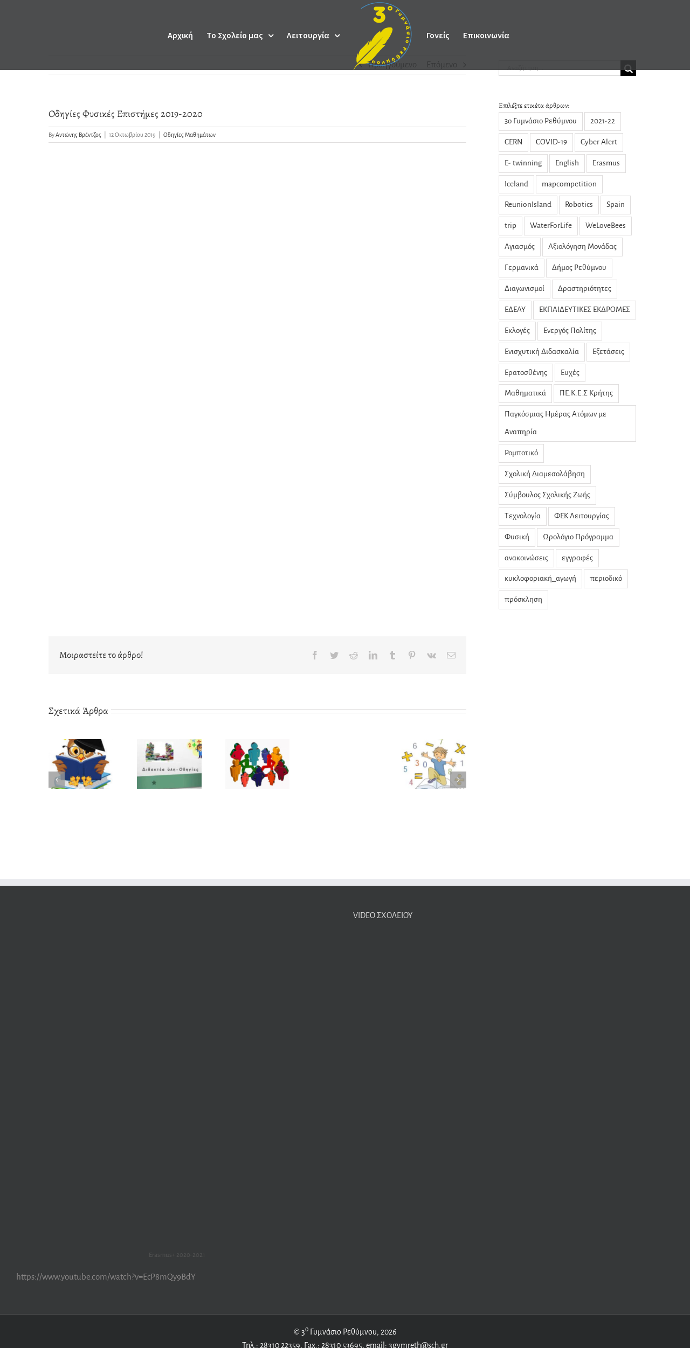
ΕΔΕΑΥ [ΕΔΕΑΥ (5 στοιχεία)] (515, 309)
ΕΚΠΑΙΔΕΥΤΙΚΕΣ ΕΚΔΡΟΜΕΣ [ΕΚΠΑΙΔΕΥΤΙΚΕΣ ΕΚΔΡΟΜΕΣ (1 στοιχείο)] (584, 309)
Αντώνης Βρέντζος (78, 134)
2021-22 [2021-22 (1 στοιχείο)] (602, 121)
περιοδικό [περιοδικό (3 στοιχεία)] (606, 578)
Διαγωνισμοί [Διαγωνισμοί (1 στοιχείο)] (524, 288)
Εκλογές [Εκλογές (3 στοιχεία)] (517, 330)
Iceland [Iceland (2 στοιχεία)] (516, 184)
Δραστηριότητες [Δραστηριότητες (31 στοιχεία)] (584, 288)
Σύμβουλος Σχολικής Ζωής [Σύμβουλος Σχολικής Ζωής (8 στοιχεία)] (547, 495)
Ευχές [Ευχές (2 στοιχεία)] (570, 373)
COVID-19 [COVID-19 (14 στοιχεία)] (551, 142)
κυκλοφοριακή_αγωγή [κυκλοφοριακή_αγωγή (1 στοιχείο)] (540, 578)
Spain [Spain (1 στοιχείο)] (615, 204)
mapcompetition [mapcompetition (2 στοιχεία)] (569, 184)
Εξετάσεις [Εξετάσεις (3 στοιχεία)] (608, 352)
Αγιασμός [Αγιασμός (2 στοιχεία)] (520, 246)
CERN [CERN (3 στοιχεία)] (513, 142)
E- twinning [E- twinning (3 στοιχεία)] (523, 163)
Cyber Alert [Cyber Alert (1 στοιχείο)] (599, 142)
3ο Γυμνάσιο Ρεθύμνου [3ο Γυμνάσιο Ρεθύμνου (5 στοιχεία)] (541, 121)
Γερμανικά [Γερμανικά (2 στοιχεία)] (522, 267)
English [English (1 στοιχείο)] (567, 163)
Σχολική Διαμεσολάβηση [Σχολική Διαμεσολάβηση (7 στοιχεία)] (545, 474)
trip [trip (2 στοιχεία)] (510, 225)
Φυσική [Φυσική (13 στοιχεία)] (517, 537)
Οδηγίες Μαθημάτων (189, 134)
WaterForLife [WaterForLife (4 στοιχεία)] (551, 225)
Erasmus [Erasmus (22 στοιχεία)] (606, 163)
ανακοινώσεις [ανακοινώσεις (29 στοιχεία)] (526, 558)
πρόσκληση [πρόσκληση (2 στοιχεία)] (523, 599)
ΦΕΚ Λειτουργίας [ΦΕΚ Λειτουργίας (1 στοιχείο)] (581, 516)
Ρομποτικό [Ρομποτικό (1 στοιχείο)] (521, 453)
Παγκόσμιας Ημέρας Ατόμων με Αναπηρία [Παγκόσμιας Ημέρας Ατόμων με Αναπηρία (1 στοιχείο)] (555, 423)
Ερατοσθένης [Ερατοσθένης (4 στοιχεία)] (526, 373)
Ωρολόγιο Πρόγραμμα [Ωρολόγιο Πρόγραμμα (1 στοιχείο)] (578, 537)
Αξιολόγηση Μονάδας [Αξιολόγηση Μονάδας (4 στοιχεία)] (582, 246)
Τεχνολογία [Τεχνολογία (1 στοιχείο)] (523, 516)
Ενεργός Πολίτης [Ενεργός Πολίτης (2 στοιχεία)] (569, 330)
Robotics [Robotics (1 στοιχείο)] (579, 204)
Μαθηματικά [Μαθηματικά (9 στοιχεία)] (525, 393)
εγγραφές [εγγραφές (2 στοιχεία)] (577, 558)
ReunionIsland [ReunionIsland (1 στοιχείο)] (528, 204)
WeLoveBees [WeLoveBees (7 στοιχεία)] (605, 225)
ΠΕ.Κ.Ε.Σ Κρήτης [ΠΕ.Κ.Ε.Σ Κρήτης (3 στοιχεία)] (586, 393)
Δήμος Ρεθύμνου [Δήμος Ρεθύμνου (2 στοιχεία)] (579, 267)
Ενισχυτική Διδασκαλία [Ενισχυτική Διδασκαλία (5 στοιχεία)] (542, 352)
